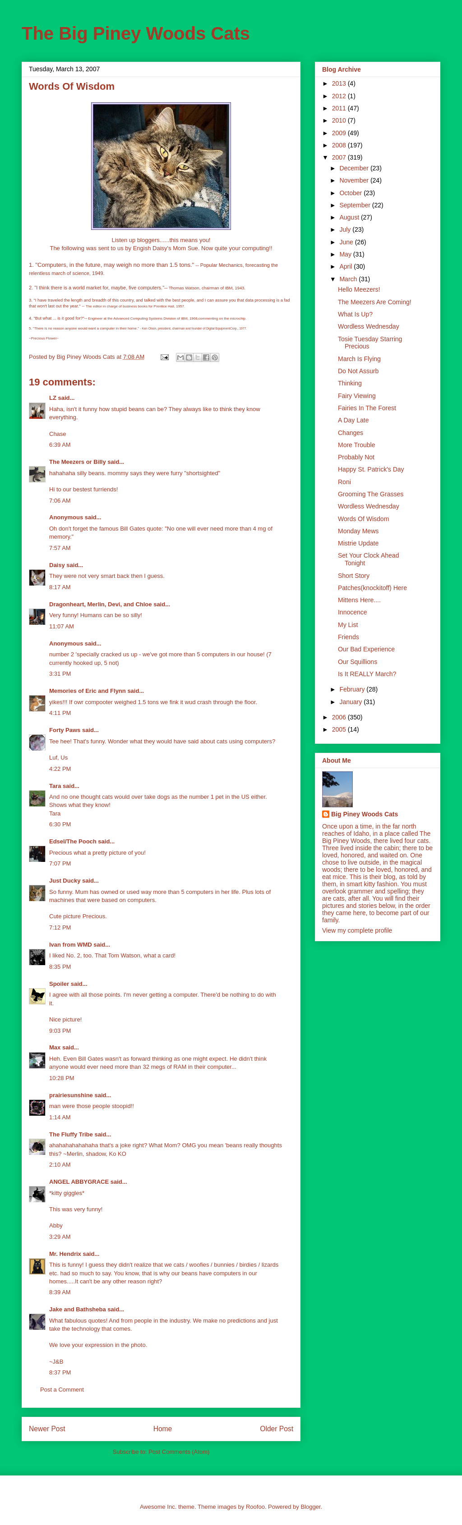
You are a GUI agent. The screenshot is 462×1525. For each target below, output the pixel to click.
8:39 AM (60, 1292)
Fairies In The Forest (367, 408)
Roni (344, 481)
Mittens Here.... (359, 600)
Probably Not (356, 457)
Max (54, 1047)
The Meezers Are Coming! (374, 302)
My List (348, 624)
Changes (350, 432)
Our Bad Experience (366, 649)
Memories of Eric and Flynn (87, 690)
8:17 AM (60, 587)
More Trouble (356, 445)
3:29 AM (60, 1236)
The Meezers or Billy (77, 461)
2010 (340, 120)
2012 (340, 96)
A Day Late (353, 420)
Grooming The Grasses (370, 494)
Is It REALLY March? (367, 674)
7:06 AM (60, 500)
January (351, 701)
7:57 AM (60, 548)
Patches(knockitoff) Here (372, 587)
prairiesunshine (71, 1095)
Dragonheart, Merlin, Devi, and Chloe (100, 604)
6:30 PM (60, 824)
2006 (340, 717)
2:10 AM (60, 1164)
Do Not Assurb (358, 371)
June (347, 242)
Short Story (354, 575)
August (349, 217)
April (346, 266)
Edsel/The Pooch (73, 841)
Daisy (57, 565)
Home (162, 1429)
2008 (340, 145)
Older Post (276, 1429)
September (355, 205)
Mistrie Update (358, 543)
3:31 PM (60, 673)
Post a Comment (62, 1389)
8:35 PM (60, 966)
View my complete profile (357, 930)
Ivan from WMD (70, 944)
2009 (340, 133)
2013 (340, 83)
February (352, 689)
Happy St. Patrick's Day (371, 469)
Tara (55, 786)
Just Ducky (64, 880)
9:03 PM (60, 1030)
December (354, 168)
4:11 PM (60, 713)
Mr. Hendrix (65, 1253)
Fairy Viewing (357, 395)
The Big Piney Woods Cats (136, 33)
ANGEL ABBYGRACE (79, 1181)
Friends (348, 637)
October (351, 193)
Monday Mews (358, 531)
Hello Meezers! (359, 289)
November (354, 180)
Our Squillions (357, 661)
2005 (340, 729)
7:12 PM (60, 927)
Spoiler (59, 983)
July (345, 229)
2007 (340, 157)
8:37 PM (60, 1372)
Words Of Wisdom (363, 518)
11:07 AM (61, 626)
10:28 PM (61, 1078)
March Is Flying (359, 358)
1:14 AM (60, 1117)
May (346, 254)
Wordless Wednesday (368, 326)
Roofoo (255, 1506)
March (349, 279)
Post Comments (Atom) (178, 1451)
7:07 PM (60, 863)
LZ (52, 397)
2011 (340, 108)
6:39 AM (60, 444)
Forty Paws (64, 730)
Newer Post (47, 1429)
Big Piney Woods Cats (364, 814)
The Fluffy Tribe (71, 1134)
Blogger (310, 1506)
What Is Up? (355, 314)
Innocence (352, 612)
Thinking (350, 383)
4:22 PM (60, 768)
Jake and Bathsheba (77, 1309)
